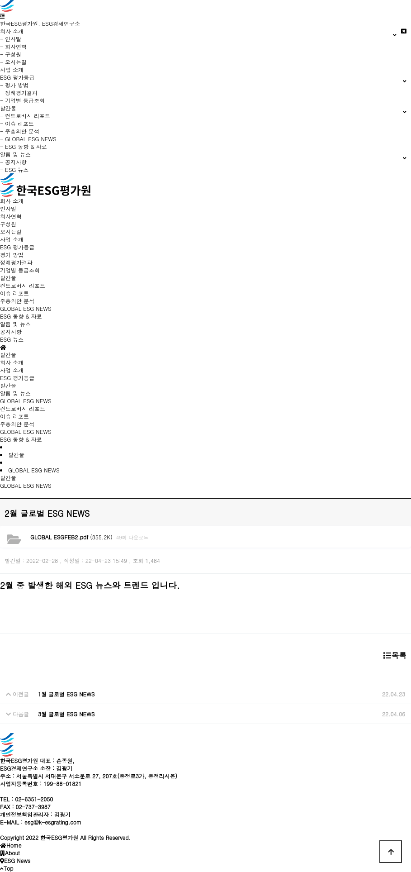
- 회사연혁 (13, 46)
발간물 (8, 385)
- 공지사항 (13, 162)
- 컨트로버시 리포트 (25, 115)
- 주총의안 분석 (19, 131)
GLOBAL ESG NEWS (26, 308)
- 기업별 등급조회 (22, 100)
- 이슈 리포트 (17, 123)
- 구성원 (10, 54)
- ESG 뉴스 (14, 169)
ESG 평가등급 (17, 377)
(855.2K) (71, 537)
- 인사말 (10, 39)
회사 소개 (12, 362)
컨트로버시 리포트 (22, 285)
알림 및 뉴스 (15, 393)
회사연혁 (11, 216)
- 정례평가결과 (19, 92)
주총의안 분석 (17, 301)
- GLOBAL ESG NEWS (28, 139)
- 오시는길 (13, 62)
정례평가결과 (16, 262)
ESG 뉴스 (12, 339)
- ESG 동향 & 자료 (23, 146)
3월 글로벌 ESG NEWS (66, 714)
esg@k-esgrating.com (52, 822)
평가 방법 (12, 254)
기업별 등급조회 (20, 270)
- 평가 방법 (14, 85)
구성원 (8, 224)
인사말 (8, 208)
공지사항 (11, 331)
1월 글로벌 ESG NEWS (66, 694)
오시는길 (11, 231)
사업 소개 (12, 69)
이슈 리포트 (14, 293)
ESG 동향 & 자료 (21, 316)
